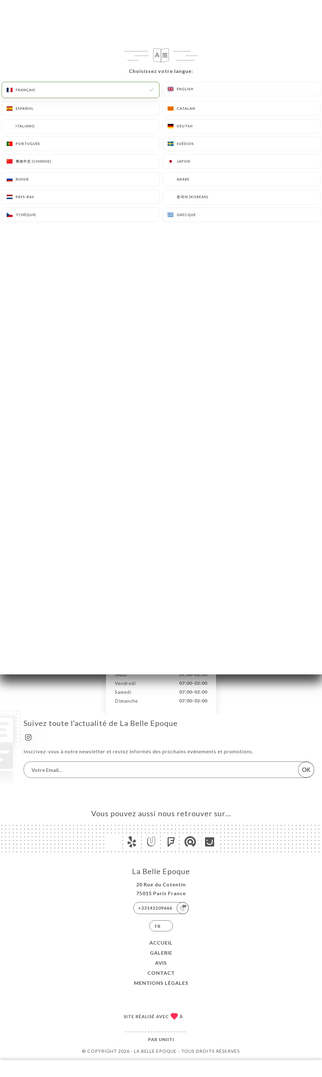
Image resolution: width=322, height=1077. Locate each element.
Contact (161, 973)
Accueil (161, 943)
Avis (161, 963)
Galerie (161, 953)
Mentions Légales (161, 983)
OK (306, 769)
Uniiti (166, 1039)
